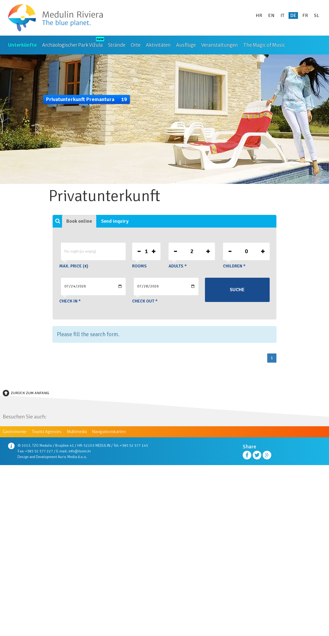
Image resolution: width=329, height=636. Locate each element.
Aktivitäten (158, 45)
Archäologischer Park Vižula (72, 45)
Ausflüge (186, 45)
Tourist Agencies (46, 431)
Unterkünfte (22, 45)
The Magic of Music (264, 45)
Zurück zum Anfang (30, 393)
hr (259, 15)
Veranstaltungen (219, 45)
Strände (116, 45)
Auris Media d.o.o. (72, 457)
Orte (135, 45)
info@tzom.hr (79, 451)
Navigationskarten (109, 431)
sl (316, 15)
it (282, 15)
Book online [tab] (79, 221)
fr (305, 15)
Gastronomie (14, 431)
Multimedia (77, 431)
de (293, 15)
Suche (237, 290)
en (271, 15)
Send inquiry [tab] (115, 221)
